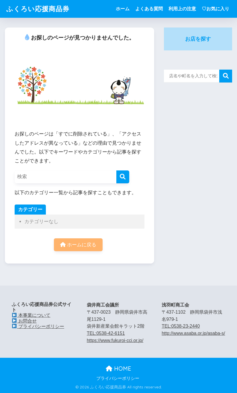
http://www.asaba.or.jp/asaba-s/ (193, 333)
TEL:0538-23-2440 (181, 326)
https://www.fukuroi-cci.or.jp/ (115, 340)
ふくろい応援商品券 (37, 9)
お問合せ (24, 321)
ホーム (123, 8)
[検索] (122, 176)
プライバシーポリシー (38, 326)
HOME (118, 368)
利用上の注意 (182, 8)
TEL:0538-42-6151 (106, 333)
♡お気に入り (215, 8)
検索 (225, 76)
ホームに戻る (78, 244)
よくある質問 (149, 8)
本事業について (31, 315)
